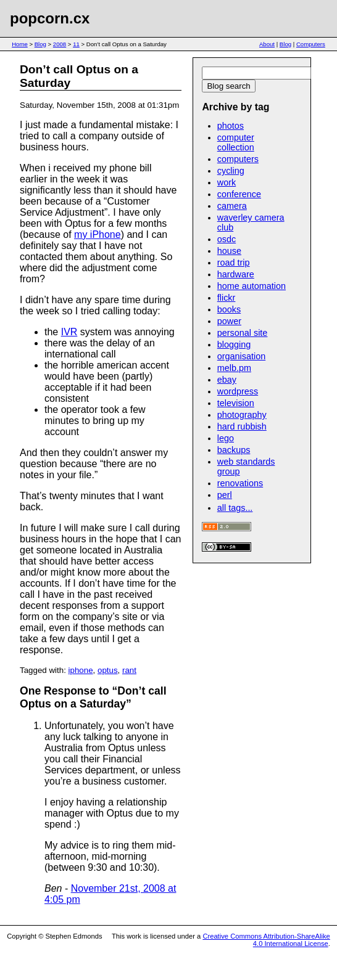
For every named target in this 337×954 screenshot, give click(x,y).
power (229, 321)
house (229, 251)
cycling (230, 171)
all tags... (235, 508)
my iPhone (97, 234)
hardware (235, 274)
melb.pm (234, 368)
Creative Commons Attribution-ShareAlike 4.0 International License (266, 939)
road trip (233, 262)
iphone (81, 670)
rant (129, 670)
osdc (226, 239)
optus (108, 670)
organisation (241, 356)
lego (225, 438)
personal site (242, 333)
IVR (69, 332)
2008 (59, 44)
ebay (226, 380)
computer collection (235, 142)
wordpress (237, 391)
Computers (310, 44)
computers (238, 159)
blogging (234, 344)
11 (76, 44)
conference (239, 194)
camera (232, 206)
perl (224, 495)
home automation (251, 286)
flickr (226, 298)
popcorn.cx (49, 18)
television (235, 403)
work (226, 182)
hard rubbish (242, 426)
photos (230, 126)
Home (20, 44)
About (267, 44)
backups (234, 450)
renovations (240, 483)
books (229, 309)
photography (242, 415)
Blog (40, 44)
